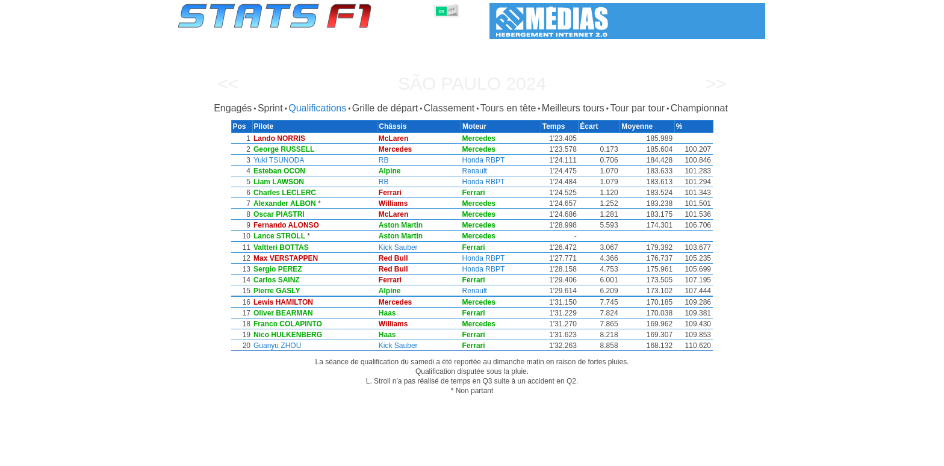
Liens (647, 454)
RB (385, 160)
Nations (533, 454)
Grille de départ (385, 108)
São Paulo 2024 (472, 83)
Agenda (612, 454)
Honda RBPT (486, 160)
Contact (740, 454)
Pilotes (358, 454)
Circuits (572, 454)
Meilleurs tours (573, 108)
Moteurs (459, 454)
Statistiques (219, 454)
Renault (477, 171)
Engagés (233, 108)
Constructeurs (407, 454)
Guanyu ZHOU (276, 345)
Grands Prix (313, 454)
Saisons (267, 454)
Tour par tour (637, 108)
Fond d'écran (692, 454)
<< (227, 83)
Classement (449, 108)
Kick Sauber (400, 247)
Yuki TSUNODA (278, 160)
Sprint (270, 108)
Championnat (699, 108)
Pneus (497, 454)
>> (715, 83)
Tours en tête (508, 108)
